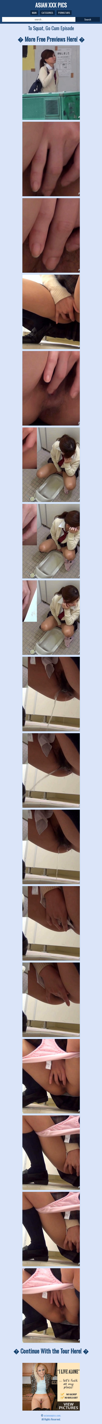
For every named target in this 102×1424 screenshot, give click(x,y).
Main (34, 12)
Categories (47, 12)
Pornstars (64, 12)
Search (87, 19)
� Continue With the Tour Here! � (51, 1351)
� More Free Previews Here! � (51, 39)
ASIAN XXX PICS (51, 5)
